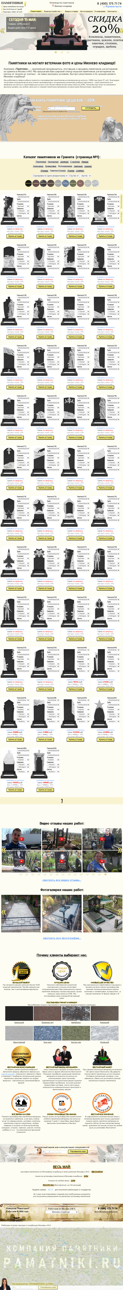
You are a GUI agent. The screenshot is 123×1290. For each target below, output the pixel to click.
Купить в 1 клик (15, 236)
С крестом (75, 162)
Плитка (71, 171)
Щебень (80, 171)
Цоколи (88, 166)
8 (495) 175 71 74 (109, 3)
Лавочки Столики (57, 171)
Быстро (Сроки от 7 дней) (11, 9)
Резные (85, 162)
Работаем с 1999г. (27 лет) (11, 12)
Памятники (41, 162)
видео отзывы (61, 879)
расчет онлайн (8, 1074)
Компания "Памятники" (17, 1208)
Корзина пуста (111, 6)
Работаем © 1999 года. (17, 1211)
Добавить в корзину (15, 227)
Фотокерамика (65, 166)
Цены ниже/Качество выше (12, 6)
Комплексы (38, 166)
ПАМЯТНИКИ (12, 3)
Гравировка (50, 166)
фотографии (62, 937)
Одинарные (53, 162)
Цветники (78, 166)
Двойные (64, 162)
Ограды (44, 171)
